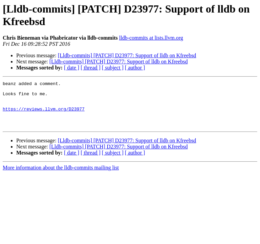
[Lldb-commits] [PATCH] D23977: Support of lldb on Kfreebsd (127, 55)
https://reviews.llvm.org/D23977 (44, 115)
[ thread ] (91, 67)
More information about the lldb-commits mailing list (61, 177)
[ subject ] (113, 67)
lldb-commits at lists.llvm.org (151, 38)
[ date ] (71, 67)
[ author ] (135, 67)
